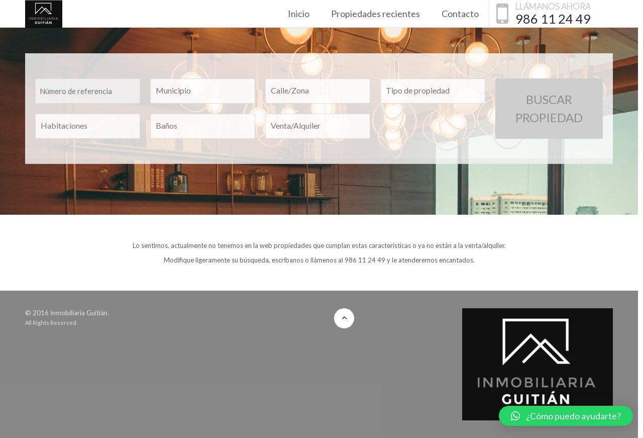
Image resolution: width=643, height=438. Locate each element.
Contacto (460, 13)
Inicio (298, 13)
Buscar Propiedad (549, 108)
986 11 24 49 (553, 18)
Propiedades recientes (375, 13)
